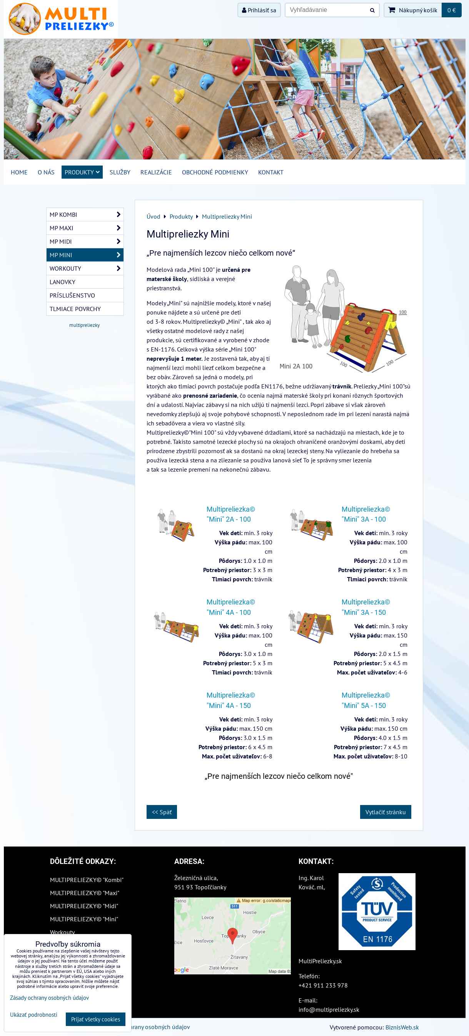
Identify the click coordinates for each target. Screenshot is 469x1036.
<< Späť (162, 812)
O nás (46, 172)
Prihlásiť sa (259, 10)
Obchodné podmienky (215, 172)
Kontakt (271, 172)
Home (19, 172)
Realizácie (156, 172)
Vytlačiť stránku (386, 812)
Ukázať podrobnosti (33, 1015)
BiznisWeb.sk (402, 1027)
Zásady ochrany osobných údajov (146, 1027)
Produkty (82, 172)
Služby (120, 172)
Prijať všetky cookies (95, 1019)
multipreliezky (84, 325)
